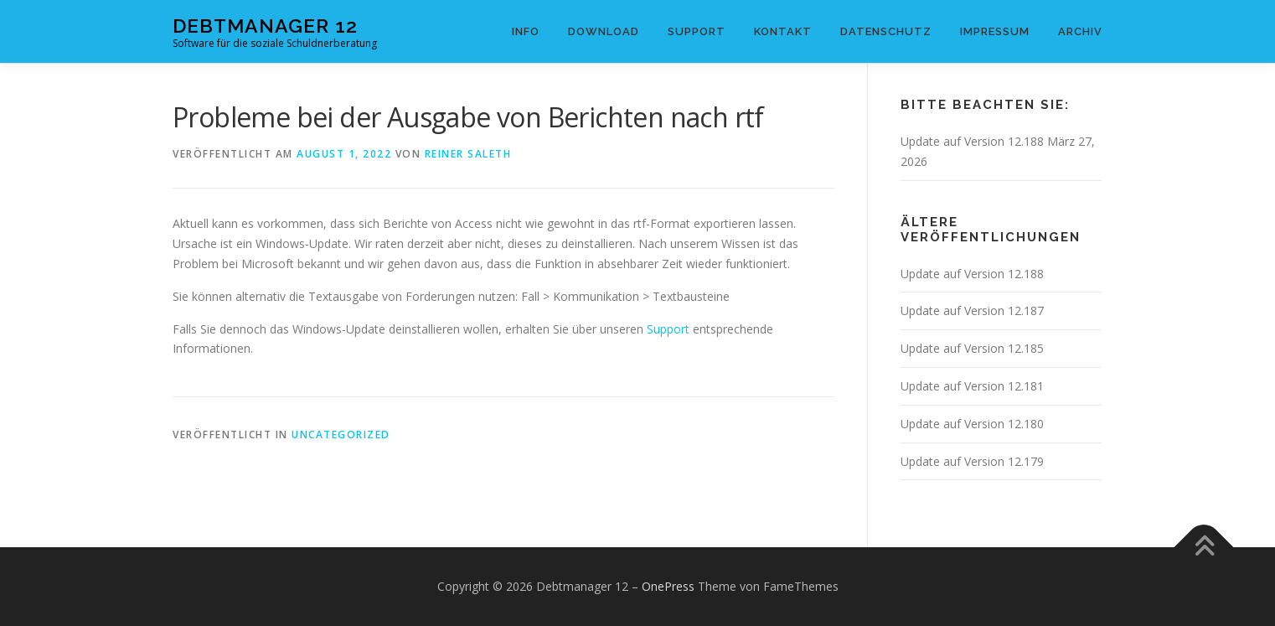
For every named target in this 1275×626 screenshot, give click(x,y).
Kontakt (783, 31)
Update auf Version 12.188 (972, 141)
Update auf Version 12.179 (972, 461)
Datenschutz (886, 31)
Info (525, 31)
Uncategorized (341, 434)
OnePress (668, 586)
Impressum (995, 31)
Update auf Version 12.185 (972, 348)
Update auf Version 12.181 (972, 386)
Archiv (1080, 31)
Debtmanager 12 (265, 25)
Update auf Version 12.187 (972, 310)
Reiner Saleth (468, 154)
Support (696, 31)
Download (603, 31)
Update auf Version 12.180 (972, 424)
